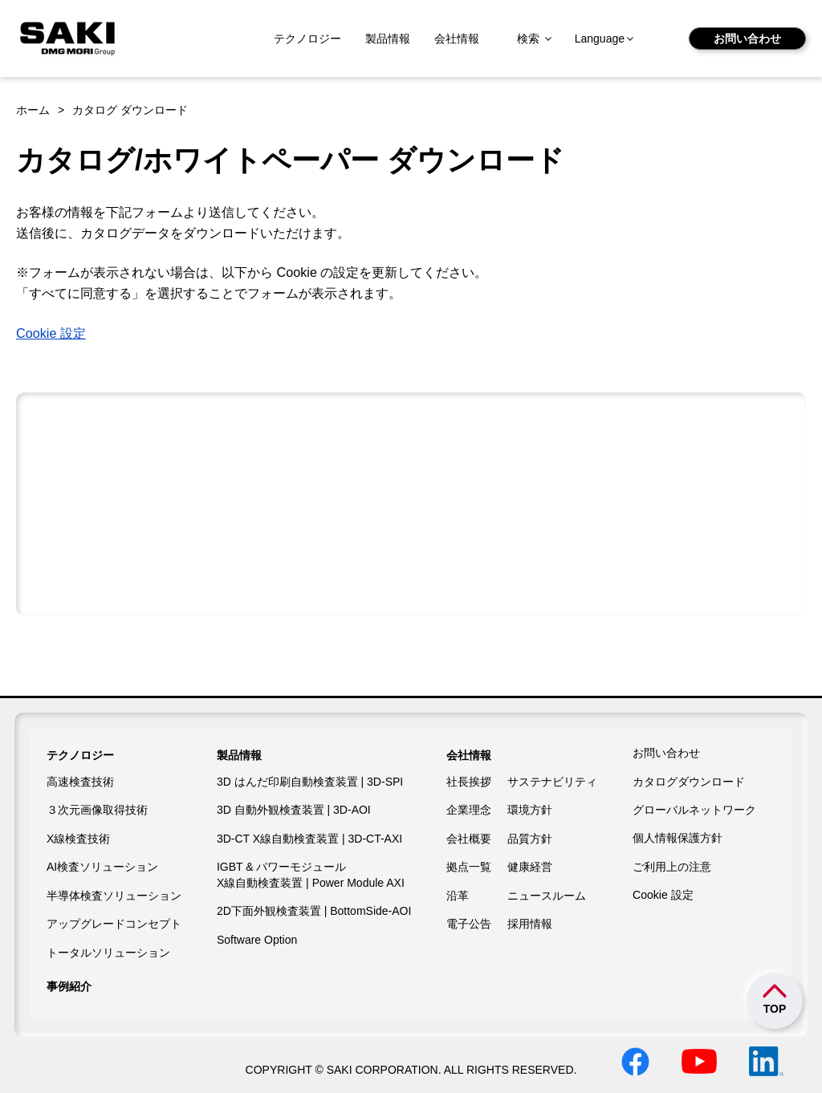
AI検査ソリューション (102, 866)
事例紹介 (69, 986)
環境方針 (529, 809)
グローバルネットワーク (694, 809)
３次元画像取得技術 (97, 809)
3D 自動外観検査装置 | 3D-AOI (294, 809)
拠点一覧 (468, 866)
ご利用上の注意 (672, 866)
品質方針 (529, 838)
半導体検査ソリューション (114, 895)
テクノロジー (307, 38)
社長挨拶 (468, 781)
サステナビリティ (552, 781)
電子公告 (468, 923)
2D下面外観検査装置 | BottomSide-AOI (314, 910)
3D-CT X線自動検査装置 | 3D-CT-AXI (309, 838)
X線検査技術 (78, 838)
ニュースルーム (546, 895)
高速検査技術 (80, 781)
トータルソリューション (108, 952)
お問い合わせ (747, 38)
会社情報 (456, 38)
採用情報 (529, 923)
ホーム (33, 110)
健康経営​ (529, 866)
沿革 (457, 895)
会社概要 (468, 838)
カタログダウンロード (689, 781)
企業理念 (468, 809)
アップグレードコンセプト (114, 923)
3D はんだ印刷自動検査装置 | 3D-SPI (310, 781)
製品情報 (387, 38)
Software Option (257, 939)
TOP (775, 1008)
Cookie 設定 (51, 333)
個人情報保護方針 (677, 837)
